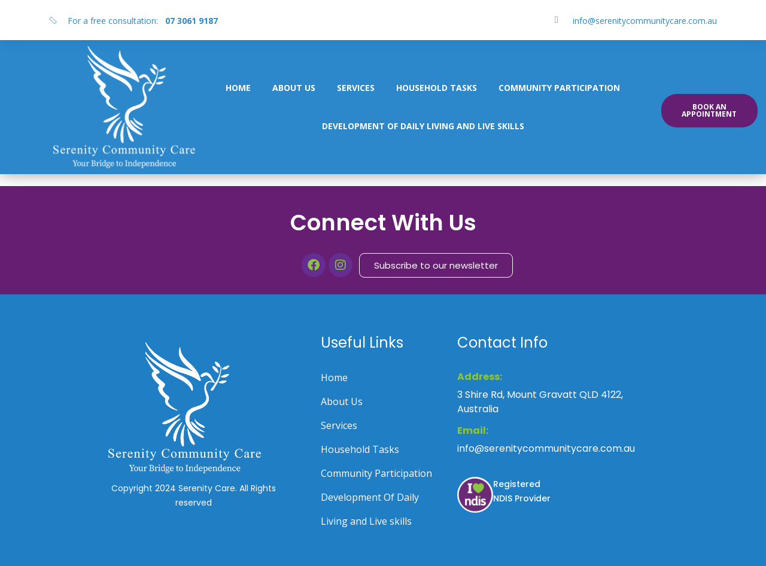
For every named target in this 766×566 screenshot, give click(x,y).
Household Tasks (436, 87)
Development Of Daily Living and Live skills (423, 126)
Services (356, 87)
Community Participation (559, 87)
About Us (293, 87)
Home (238, 87)
